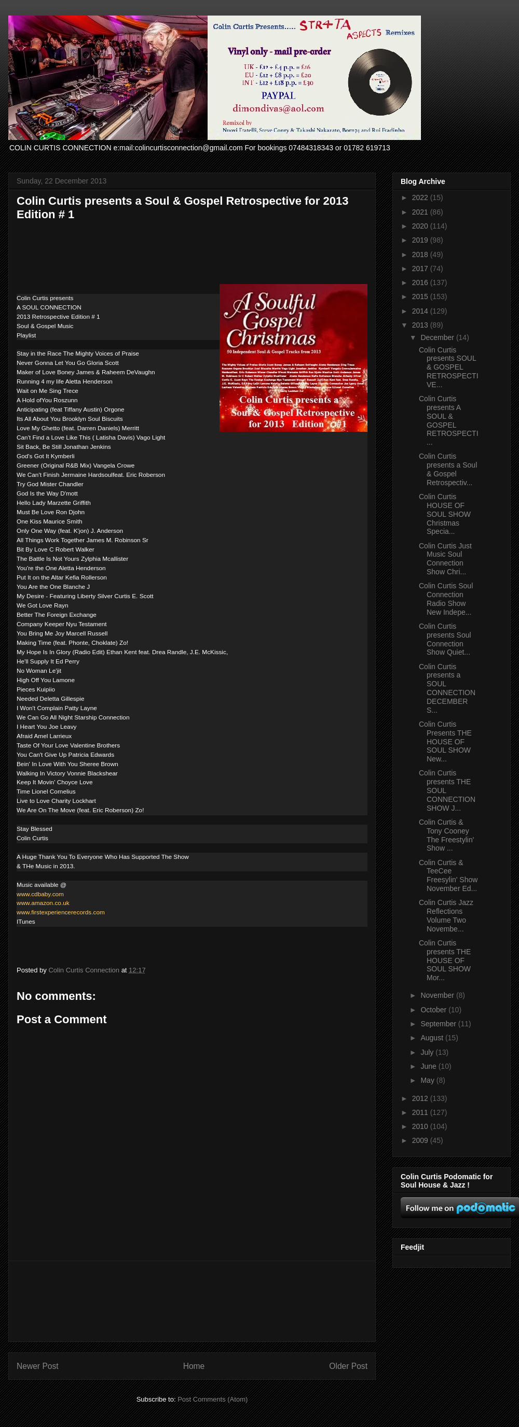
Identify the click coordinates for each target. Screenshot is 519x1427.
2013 (421, 325)
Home (194, 1366)
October (434, 1010)
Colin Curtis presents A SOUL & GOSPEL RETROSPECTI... (449, 420)
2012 (421, 1098)
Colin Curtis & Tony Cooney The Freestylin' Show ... (446, 835)
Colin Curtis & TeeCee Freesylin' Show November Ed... (448, 875)
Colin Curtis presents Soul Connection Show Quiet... (445, 639)
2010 (421, 1126)
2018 (421, 254)
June (429, 1066)
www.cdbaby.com (40, 894)
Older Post (348, 1366)
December (438, 337)
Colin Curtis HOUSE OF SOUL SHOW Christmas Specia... (445, 513)
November (438, 995)
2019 (421, 240)
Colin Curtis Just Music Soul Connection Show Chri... (445, 559)
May (428, 1080)
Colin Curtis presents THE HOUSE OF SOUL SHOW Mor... (445, 960)
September (439, 1024)
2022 (421, 197)
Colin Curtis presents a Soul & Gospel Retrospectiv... (448, 469)
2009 (421, 1140)
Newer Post (38, 1366)
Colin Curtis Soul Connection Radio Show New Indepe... (446, 599)
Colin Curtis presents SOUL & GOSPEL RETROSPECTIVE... (449, 367)
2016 (421, 282)
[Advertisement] (192, 1301)
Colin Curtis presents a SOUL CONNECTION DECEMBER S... (447, 688)
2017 (421, 268)
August (432, 1038)
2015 (421, 296)
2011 (421, 1112)
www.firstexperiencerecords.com (61, 912)
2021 (421, 212)
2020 (421, 226)
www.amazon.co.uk (43, 903)
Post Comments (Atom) (212, 1399)
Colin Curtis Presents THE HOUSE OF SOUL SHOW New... (445, 741)
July (427, 1052)
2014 (421, 311)
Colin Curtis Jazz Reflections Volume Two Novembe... (446, 915)
